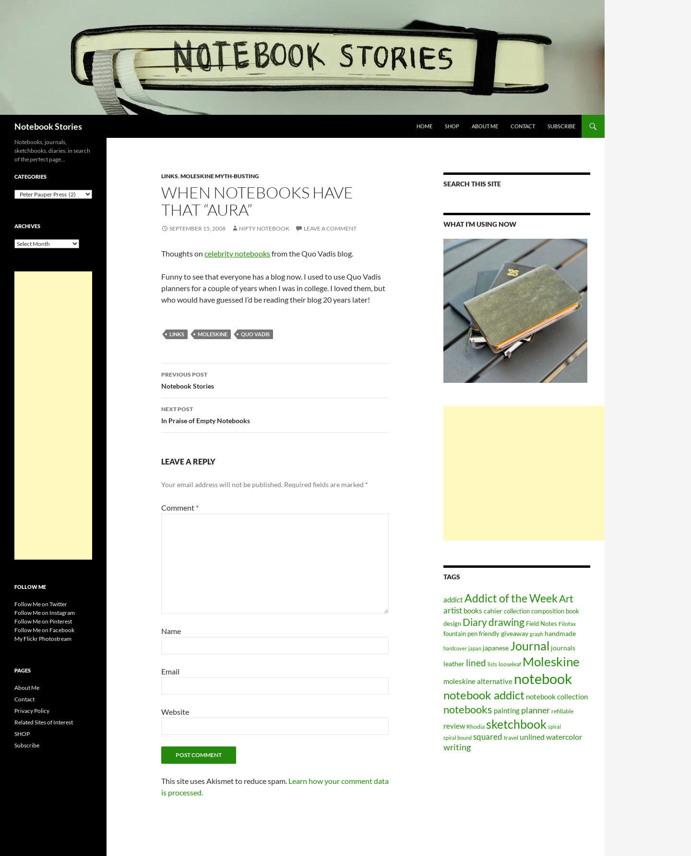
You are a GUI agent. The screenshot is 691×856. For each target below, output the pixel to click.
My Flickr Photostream (42, 638)
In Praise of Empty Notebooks (275, 414)
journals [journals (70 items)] (563, 648)
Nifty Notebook (264, 228)
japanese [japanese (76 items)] (496, 648)
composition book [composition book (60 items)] (555, 611)
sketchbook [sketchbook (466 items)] (516, 724)
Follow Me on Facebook (44, 630)
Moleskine (212, 334)
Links (169, 176)
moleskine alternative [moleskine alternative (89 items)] (477, 681)
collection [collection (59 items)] (517, 611)
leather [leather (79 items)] (454, 664)
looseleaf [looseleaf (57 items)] (510, 664)
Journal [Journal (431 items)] (529, 645)
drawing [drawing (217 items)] (506, 622)
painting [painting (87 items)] (507, 710)
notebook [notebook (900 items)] (543, 678)
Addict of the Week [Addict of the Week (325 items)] (511, 598)
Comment (180, 507)
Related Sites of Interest (43, 722)
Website (175, 711)
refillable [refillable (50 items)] (562, 711)
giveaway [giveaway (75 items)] (514, 633)
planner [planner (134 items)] (535, 710)
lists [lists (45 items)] (492, 664)
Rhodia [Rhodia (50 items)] (475, 726)
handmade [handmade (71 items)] (560, 633)
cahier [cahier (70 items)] (493, 611)
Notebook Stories (48, 126)
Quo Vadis (255, 334)
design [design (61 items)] (452, 623)
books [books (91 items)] (473, 610)
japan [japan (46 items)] (474, 648)
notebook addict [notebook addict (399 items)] (483, 695)
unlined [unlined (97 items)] (532, 737)
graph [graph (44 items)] (536, 634)
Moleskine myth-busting (219, 176)
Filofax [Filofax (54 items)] (567, 623)
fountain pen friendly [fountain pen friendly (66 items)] (471, 633)
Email (170, 671)
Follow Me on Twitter (40, 604)
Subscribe (561, 126)
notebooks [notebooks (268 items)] (467, 709)
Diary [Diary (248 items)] (475, 622)
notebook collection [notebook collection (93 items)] (557, 696)
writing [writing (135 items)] (457, 747)
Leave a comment (330, 228)
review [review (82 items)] (454, 726)
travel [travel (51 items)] (511, 737)
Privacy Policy (31, 710)
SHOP (452, 126)
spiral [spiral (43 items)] (554, 726)
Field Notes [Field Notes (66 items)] (541, 623)
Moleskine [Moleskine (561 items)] (551, 661)
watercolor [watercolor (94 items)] (564, 737)
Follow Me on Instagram (44, 612)
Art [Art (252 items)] (566, 598)
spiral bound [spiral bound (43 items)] (457, 737)
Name (171, 631)
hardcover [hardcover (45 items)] (455, 648)
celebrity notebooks (237, 253)
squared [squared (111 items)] (487, 737)
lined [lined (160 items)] (476, 662)
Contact (523, 126)
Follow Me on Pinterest (43, 621)
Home (424, 126)
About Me (485, 126)
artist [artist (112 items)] (452, 610)
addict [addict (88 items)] (453, 599)
